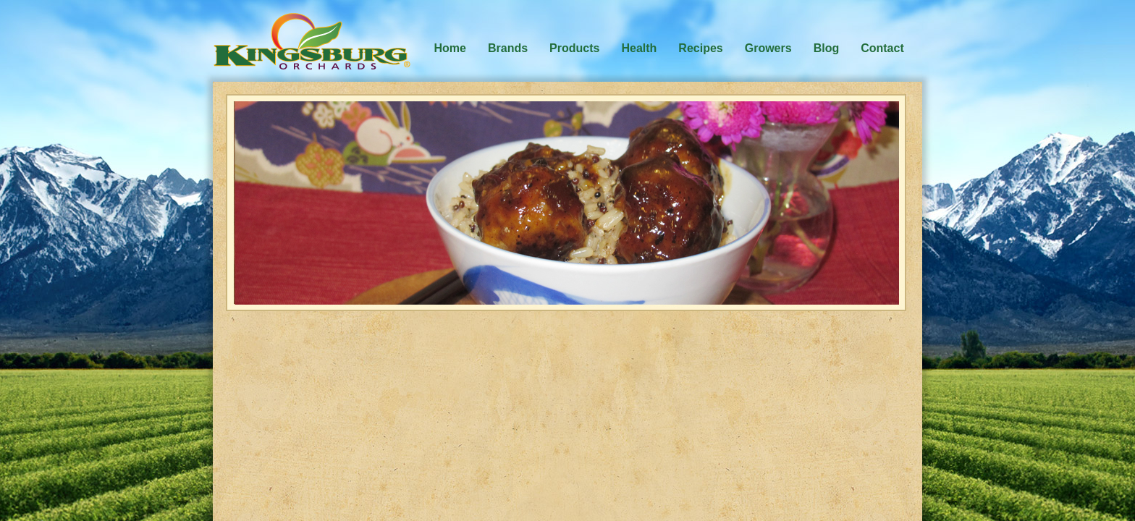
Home (450, 48)
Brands (508, 48)
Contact (882, 48)
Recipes (700, 48)
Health (639, 48)
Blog (827, 48)
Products (574, 48)
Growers (768, 48)
